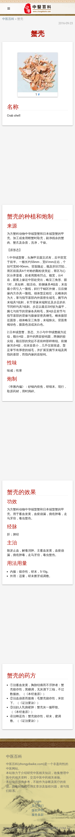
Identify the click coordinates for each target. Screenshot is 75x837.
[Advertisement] (37, 165)
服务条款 (38, 815)
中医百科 (8, 19)
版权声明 (38, 810)
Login (37, 801)
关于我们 (38, 806)
